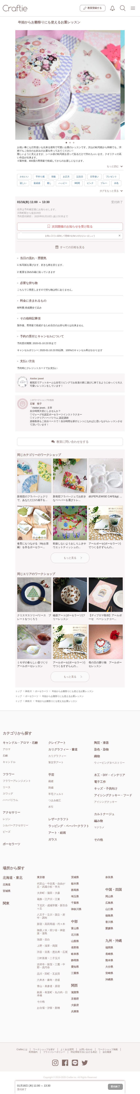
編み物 (98, 820)
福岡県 (109, 947)
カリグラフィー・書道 (62, 749)
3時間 (77, 183)
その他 (98, 839)
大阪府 (75, 1005)
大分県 (109, 966)
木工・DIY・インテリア (109, 775)
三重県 (75, 973)
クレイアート (57, 742)
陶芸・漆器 (101, 742)
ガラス (52, 839)
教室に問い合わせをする (70, 441)
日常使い (94, 176)
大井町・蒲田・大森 (48, 892)
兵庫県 (75, 1011)
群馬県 (75, 890)
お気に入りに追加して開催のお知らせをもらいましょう (83, 235)
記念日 (80, 176)
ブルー (103, 183)
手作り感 (40, 176)
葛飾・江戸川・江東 (48, 899)
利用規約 (33, 1052)
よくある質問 (67, 1049)
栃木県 (75, 883)
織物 (97, 756)
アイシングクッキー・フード (113, 795)
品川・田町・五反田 (48, 973)
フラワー (8, 774)
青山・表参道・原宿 (48, 986)
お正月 (66, 176)
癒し (49, 183)
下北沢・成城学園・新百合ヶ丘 (52, 907)
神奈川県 (76, 909)
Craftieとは (22, 1049)
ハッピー (63, 183)
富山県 (75, 928)
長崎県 (109, 953)
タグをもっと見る (111, 190)
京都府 (75, 998)
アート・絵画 (57, 832)
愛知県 (75, 966)
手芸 (51, 774)
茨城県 (75, 877)
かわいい (24, 176)
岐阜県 (75, 953)
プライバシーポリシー (54, 1052)
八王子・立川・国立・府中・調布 (51, 916)
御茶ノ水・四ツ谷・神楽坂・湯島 (51, 932)
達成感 (37, 183)
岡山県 (109, 896)
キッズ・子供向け (105, 788)
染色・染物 (101, 749)
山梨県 (75, 941)
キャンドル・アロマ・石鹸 (20, 742)
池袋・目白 (43, 939)
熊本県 (109, 960)
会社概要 (107, 1052)
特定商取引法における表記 (84, 1052)
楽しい (23, 183)
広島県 (109, 902)
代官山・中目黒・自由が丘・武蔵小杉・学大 (51, 885)
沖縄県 (109, 979)
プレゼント (111, 176)
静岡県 (75, 960)
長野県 (75, 947)
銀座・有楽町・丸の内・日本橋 (52, 994)
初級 (53, 176)
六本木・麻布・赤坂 (48, 979)
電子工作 (100, 781)
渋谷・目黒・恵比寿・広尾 (52, 951)
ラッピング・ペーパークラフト (68, 826)
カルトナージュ (104, 814)
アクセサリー (11, 812)
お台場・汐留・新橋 (48, 1007)
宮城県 (6, 890)
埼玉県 (75, 896)
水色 (116, 183)
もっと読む (115, 166)
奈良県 (109, 877)
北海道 (6, 884)
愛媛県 (109, 928)
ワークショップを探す (44, 1049)
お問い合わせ (85, 1049)
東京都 (41, 877)
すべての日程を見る (70, 247)
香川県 (109, 921)
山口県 (109, 909)
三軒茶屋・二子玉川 (48, 958)
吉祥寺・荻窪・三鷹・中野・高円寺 (51, 966)
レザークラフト (58, 819)
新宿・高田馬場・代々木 (51, 924)
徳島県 (109, 915)
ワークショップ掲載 (108, 1049)
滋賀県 (75, 992)
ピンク (90, 183)
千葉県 (75, 902)
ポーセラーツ (11, 844)
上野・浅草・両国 (47, 945)
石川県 (75, 934)
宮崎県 (109, 973)
